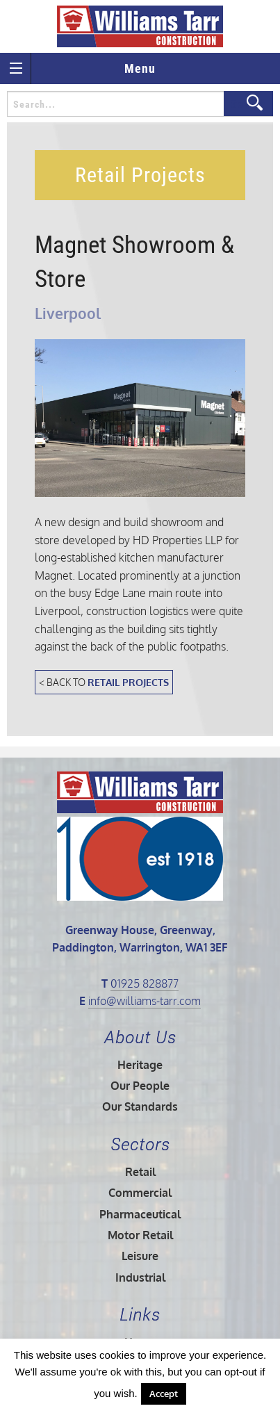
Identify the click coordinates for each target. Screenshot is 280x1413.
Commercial (140, 1193)
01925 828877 (144, 983)
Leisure (140, 1256)
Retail (140, 1172)
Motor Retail (140, 1235)
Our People (140, 1086)
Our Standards (140, 1106)
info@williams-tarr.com (144, 1001)
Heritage (140, 1065)
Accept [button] (163, 1393)
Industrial (140, 1277)
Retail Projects (128, 682)
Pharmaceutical (140, 1214)
